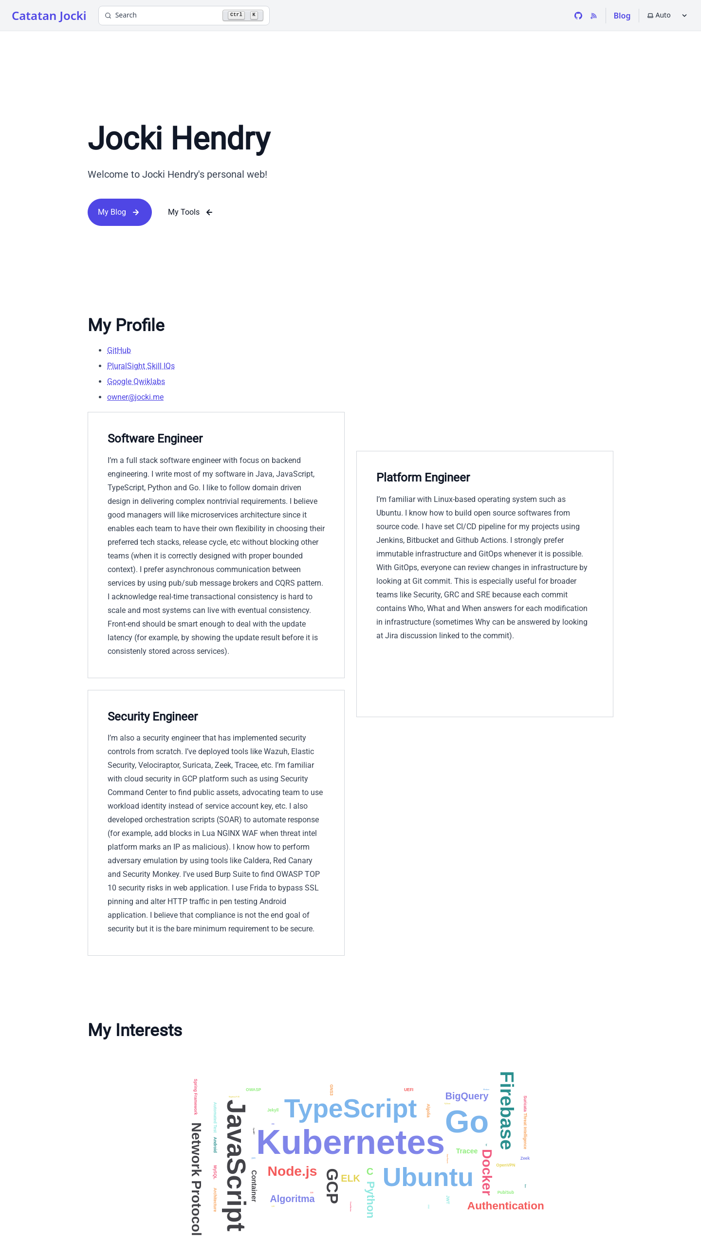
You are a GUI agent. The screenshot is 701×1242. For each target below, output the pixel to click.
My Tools (191, 212)
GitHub (119, 350)
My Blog (120, 212)
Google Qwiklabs (136, 381)
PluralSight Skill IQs (141, 366)
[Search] (184, 15)
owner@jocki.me (135, 397)
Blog (622, 15)
